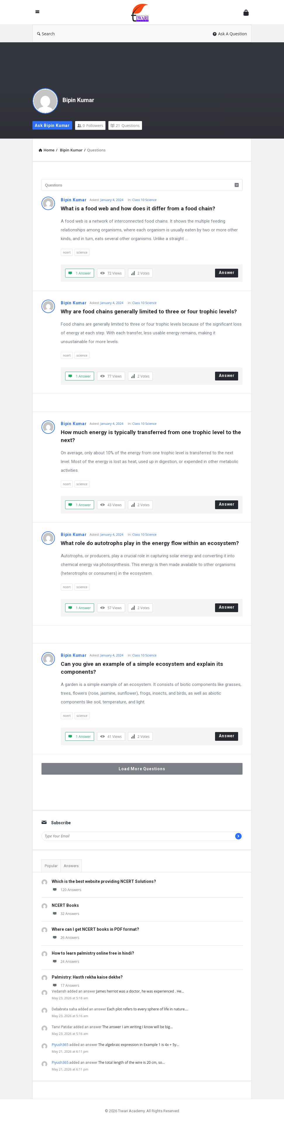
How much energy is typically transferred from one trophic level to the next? (152, 436)
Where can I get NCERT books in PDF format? (95, 929)
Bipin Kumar (78, 100)
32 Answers (65, 913)
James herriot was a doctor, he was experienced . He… (140, 991)
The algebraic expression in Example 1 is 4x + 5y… (138, 1044)
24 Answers (65, 961)
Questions (125, 125)
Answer (227, 272)
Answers (71, 866)
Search (46, 33)
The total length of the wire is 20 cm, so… (131, 1062)
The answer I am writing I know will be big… (137, 1026)
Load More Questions (142, 768)
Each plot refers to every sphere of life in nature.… (147, 1009)
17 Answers (65, 985)
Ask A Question (230, 33)
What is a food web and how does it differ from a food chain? (138, 208)
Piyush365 (60, 1044)
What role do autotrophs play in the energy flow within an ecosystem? (150, 543)
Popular (51, 866)
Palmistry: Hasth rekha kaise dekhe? (87, 977)
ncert (67, 252)
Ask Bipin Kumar (52, 125)
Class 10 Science (144, 200)
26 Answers (65, 937)
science (82, 252)
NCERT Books (65, 905)
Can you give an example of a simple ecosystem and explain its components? (142, 668)
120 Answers (66, 889)
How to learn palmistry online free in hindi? (93, 953)
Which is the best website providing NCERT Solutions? (104, 881)
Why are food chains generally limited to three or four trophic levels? (149, 311)
